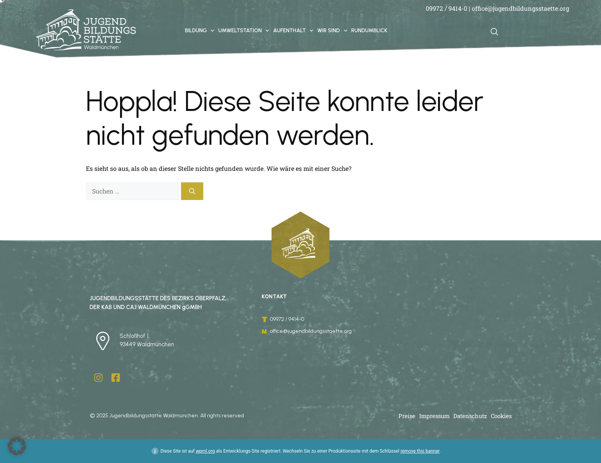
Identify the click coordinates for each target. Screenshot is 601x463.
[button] (17, 446)
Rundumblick (369, 30)
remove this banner (420, 451)
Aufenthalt (293, 30)
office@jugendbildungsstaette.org (520, 8)
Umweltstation (243, 30)
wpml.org (205, 451)
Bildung (199, 30)
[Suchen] (192, 191)
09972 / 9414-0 (446, 8)
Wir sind (332, 30)
